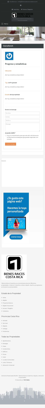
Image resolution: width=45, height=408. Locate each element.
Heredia (5, 320)
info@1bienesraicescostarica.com (27, 1)
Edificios (5, 351)
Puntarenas (6, 331)
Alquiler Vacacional (8, 305)
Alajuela (5, 326)
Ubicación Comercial (8, 365)
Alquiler (5, 300)
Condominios (6, 349)
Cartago (5, 328)
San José (5, 323)
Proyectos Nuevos (8, 303)
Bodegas (5, 343)
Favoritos (15, 9)
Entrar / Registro (27, 9)
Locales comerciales (8, 359)
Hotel (4, 357)
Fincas (4, 354)
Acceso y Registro (8, 308)
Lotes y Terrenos (7, 362)
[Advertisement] (22, 173)
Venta (4, 297)
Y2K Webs (27, 380)
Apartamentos (7, 340)
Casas (4, 346)
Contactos (5, 311)
